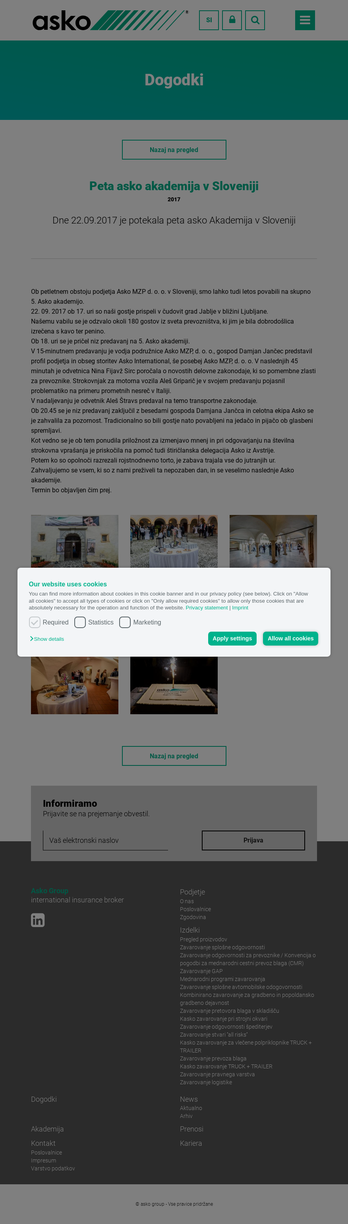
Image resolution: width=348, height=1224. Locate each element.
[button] (49, 639)
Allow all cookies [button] (291, 638)
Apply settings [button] (232, 638)
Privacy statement (207, 608)
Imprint (240, 608)
